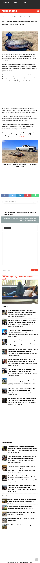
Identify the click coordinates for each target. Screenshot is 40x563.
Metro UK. (22, 133)
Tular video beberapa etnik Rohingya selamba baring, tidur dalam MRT (17, 273)
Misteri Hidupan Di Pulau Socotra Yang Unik (20, 521)
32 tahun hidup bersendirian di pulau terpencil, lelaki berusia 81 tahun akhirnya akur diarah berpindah (21, 497)
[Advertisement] (20, 91)
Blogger (23, 560)
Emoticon (7, 224)
